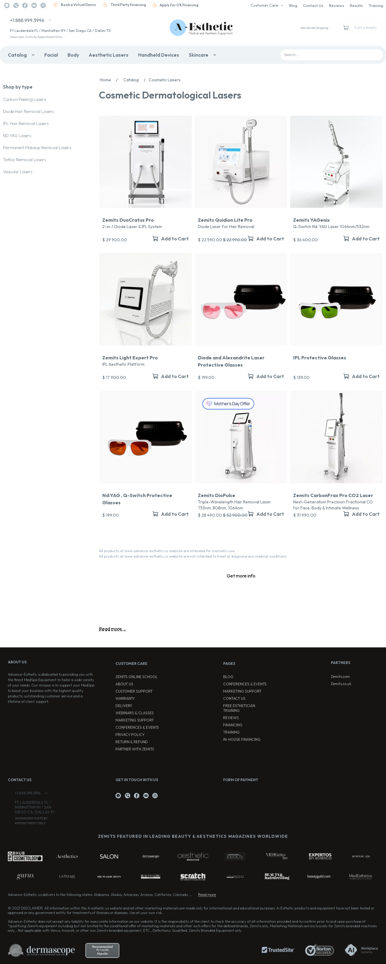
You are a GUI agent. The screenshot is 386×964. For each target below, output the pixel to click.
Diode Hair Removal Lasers (28, 111)
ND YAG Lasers (17, 135)
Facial (51, 55)
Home (110, 80)
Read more (207, 894)
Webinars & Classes (134, 713)
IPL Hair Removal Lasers (26, 123)
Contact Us (313, 5)
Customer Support (134, 691)
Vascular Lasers (17, 171)
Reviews (336, 5)
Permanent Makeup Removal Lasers (37, 147)
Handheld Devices (158, 55)
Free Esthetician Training (239, 708)
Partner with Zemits (134, 749)
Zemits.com (340, 676)
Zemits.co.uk (341, 683)
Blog (293, 5)
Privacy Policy (129, 734)
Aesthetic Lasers (108, 55)
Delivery (123, 705)
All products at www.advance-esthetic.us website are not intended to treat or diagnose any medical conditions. (193, 556)
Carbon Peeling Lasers (24, 99)
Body (73, 55)
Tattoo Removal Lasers (24, 159)
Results (356, 5)
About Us (124, 684)
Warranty (125, 698)
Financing (232, 725)
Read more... (112, 629)
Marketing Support (134, 720)
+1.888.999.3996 (27, 20)
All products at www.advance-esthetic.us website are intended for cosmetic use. (167, 551)
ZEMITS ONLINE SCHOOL (136, 676)
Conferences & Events (137, 727)
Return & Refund (131, 742)
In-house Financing (242, 739)
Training (376, 5)
